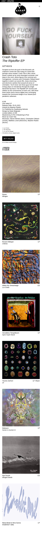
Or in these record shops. (9, 142)
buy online (9, 138)
